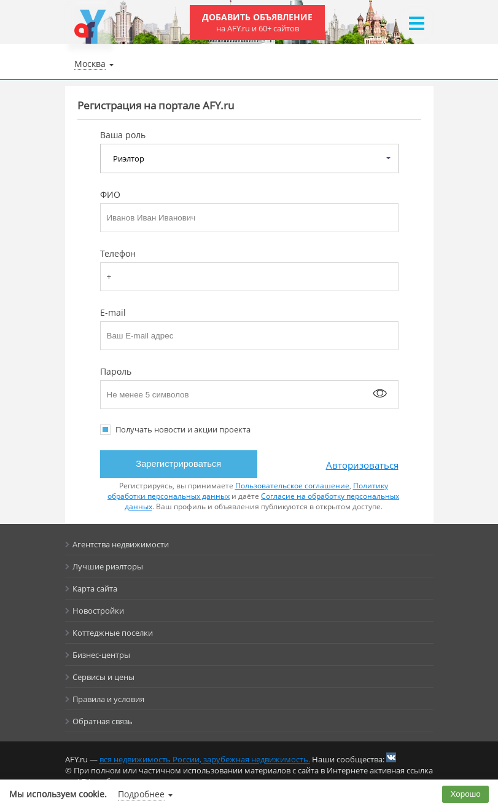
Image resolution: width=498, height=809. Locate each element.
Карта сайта (94, 588)
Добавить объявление (257, 22)
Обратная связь (102, 721)
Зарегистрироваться (178, 464)
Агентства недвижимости (120, 544)
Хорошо (466, 794)
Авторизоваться (362, 465)
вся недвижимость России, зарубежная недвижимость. (204, 759)
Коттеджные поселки (112, 632)
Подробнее (141, 794)
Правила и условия (108, 699)
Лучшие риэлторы (107, 566)
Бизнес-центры (101, 654)
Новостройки (98, 610)
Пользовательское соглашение (292, 485)
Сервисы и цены (103, 676)
